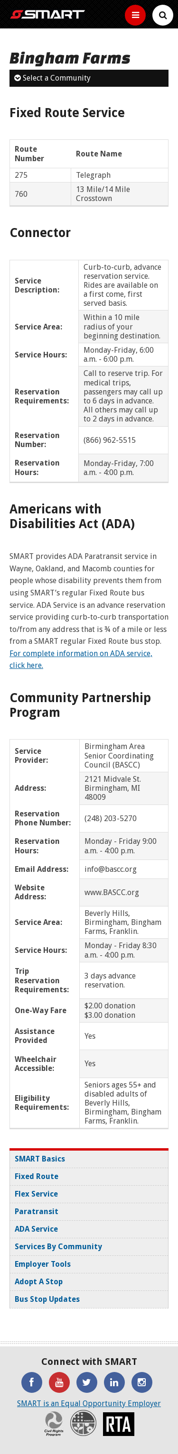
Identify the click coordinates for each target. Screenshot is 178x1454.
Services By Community (58, 1246)
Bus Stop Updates (47, 1299)
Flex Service (36, 1193)
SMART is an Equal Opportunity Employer (89, 1403)
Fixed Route (36, 1176)
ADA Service (36, 1229)
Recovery (83, 1423)
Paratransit (36, 1211)
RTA (118, 1424)
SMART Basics (40, 1158)
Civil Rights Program (54, 1423)
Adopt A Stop (39, 1281)
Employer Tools (43, 1264)
